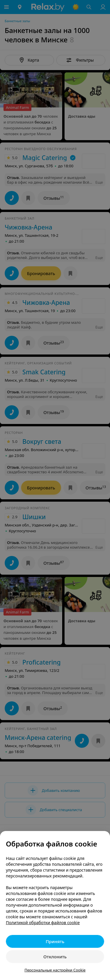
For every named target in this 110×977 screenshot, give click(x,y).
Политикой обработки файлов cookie (43, 922)
